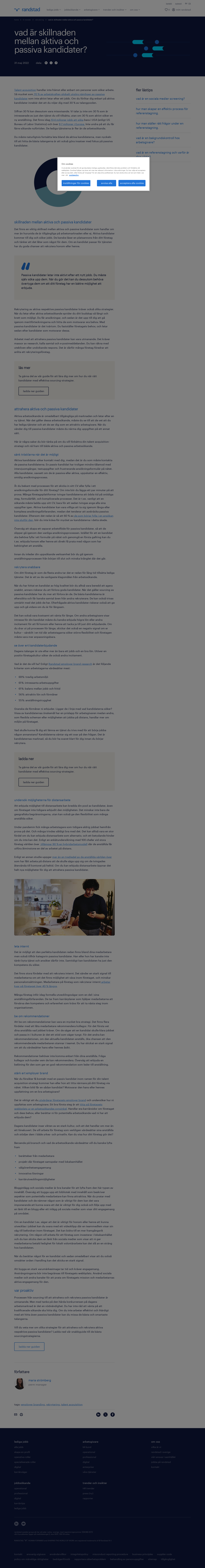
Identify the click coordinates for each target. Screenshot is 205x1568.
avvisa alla (106, 183)
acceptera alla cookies (132, 183)
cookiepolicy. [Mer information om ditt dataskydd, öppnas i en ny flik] (74, 175)
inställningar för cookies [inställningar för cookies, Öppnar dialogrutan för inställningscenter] (76, 183)
